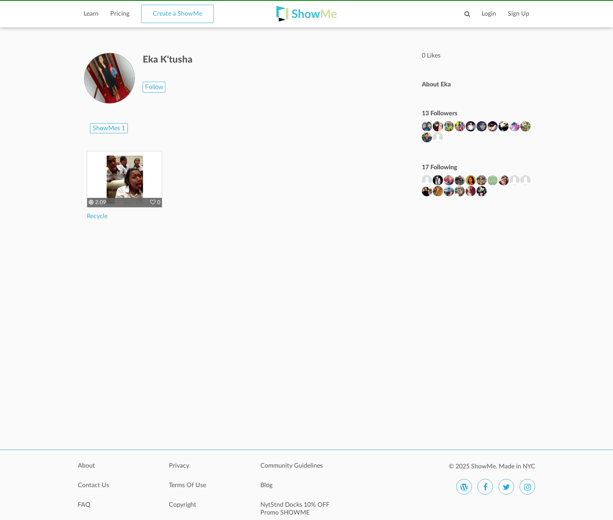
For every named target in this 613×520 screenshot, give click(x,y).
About (86, 466)
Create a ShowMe (177, 14)
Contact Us (93, 485)
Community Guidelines (291, 466)
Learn (91, 14)
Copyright (182, 505)
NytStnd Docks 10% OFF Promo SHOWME (295, 509)
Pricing (119, 14)
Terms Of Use (187, 485)
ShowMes (109, 128)
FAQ (84, 505)
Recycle (97, 216)
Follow (154, 87)
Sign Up (518, 14)
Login (489, 14)
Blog (266, 485)
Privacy (179, 466)
